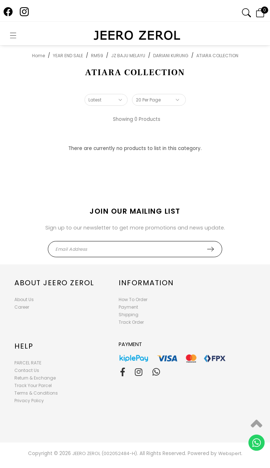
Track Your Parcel (33, 385)
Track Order (131, 322)
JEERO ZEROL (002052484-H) (104, 453)
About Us (24, 299)
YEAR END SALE (68, 56)
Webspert (229, 453)
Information (146, 283)
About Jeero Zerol (54, 283)
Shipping (128, 315)
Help (23, 346)
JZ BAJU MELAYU (128, 56)
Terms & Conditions (36, 393)
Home (38, 56)
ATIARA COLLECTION (217, 56)
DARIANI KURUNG (170, 56)
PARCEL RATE (27, 363)
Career (21, 307)
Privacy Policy (29, 400)
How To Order (133, 299)
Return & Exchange (35, 378)
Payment (128, 307)
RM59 (97, 56)
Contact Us (26, 370)
